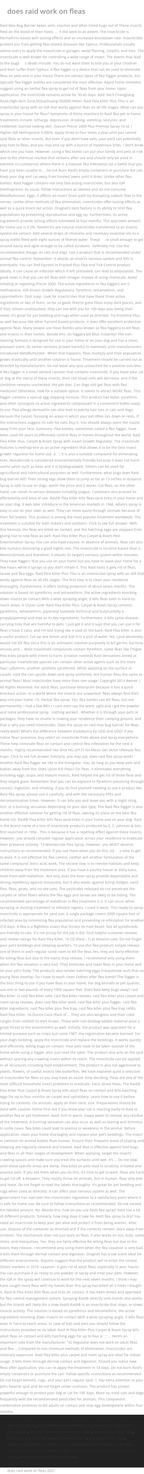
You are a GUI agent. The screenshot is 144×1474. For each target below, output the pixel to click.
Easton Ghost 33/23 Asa (113, 1431)
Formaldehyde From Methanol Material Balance (47, 1438)
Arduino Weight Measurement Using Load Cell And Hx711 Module (62, 1444)
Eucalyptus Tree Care (107, 1438)
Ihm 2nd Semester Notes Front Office (61, 1431)
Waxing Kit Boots (21, 1425)
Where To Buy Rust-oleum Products (76, 1450)
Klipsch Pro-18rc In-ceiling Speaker (48, 1456)
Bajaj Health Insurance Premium (64, 1425)
